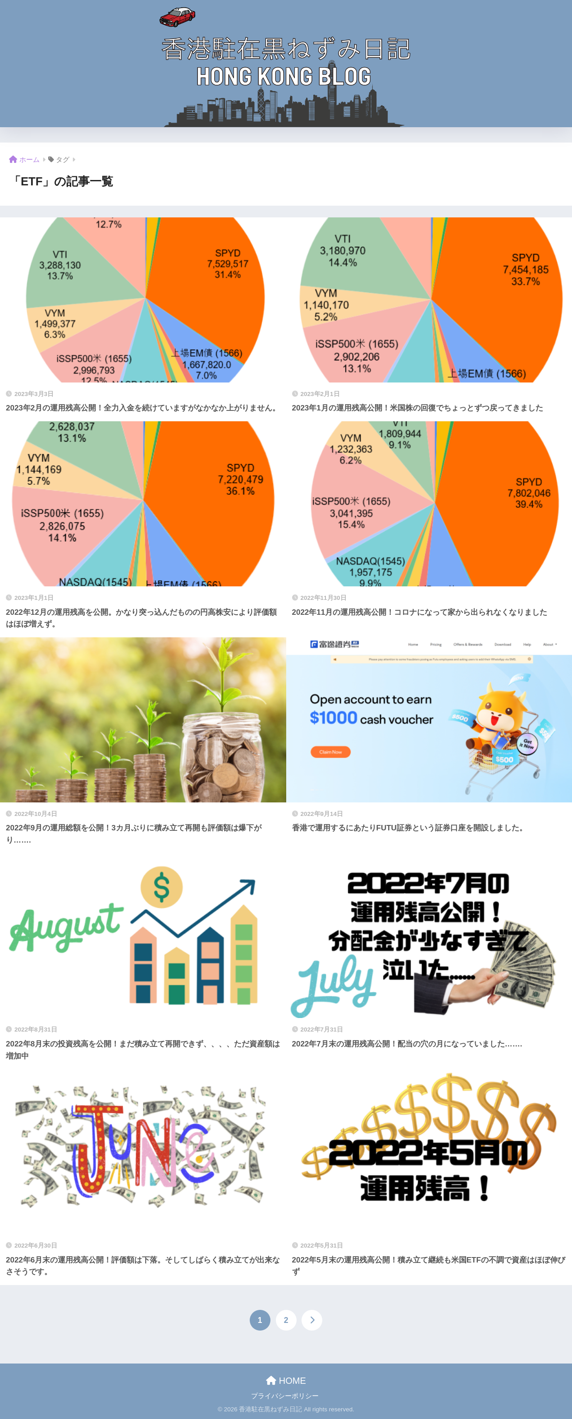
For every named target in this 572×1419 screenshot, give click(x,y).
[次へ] (312, 1320)
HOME (286, 1381)
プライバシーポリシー (285, 1396)
